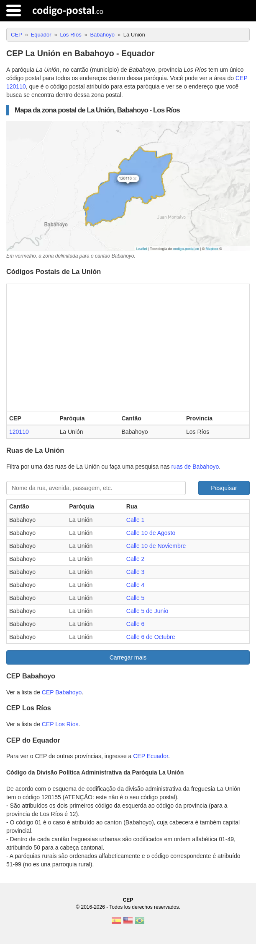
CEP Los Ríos (60, 724)
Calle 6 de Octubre (150, 637)
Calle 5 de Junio (147, 611)
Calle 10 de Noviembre (156, 545)
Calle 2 (135, 558)
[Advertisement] (128, 347)
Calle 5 (135, 598)
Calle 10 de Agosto (151, 532)
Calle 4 (135, 585)
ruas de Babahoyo (195, 466)
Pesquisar (224, 488)
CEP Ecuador (150, 756)
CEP (128, 900)
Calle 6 (135, 624)
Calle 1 (135, 519)
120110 (19, 431)
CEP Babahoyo (62, 692)
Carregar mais (128, 657)
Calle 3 (135, 571)
